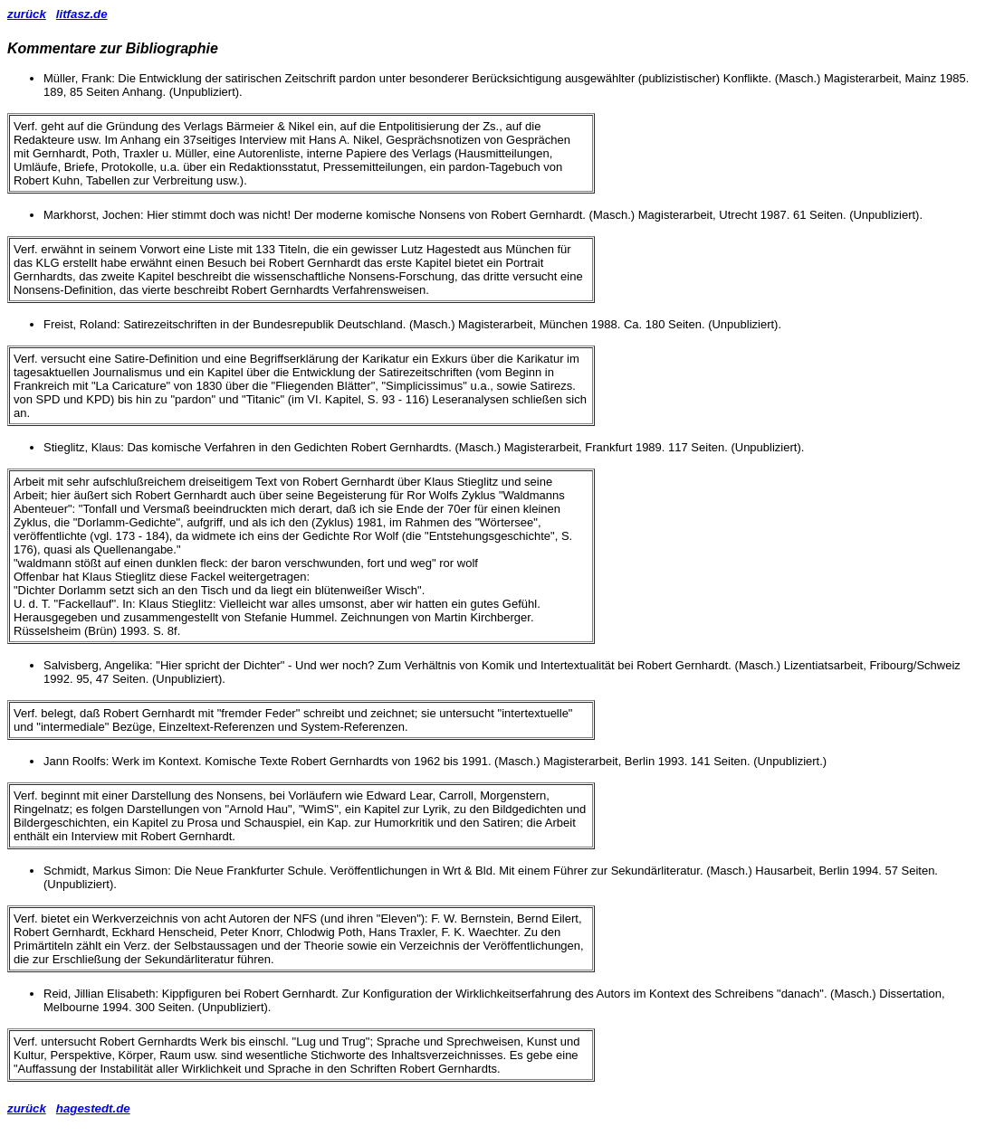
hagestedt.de (93, 1108)
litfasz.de (82, 14)
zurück (26, 14)
